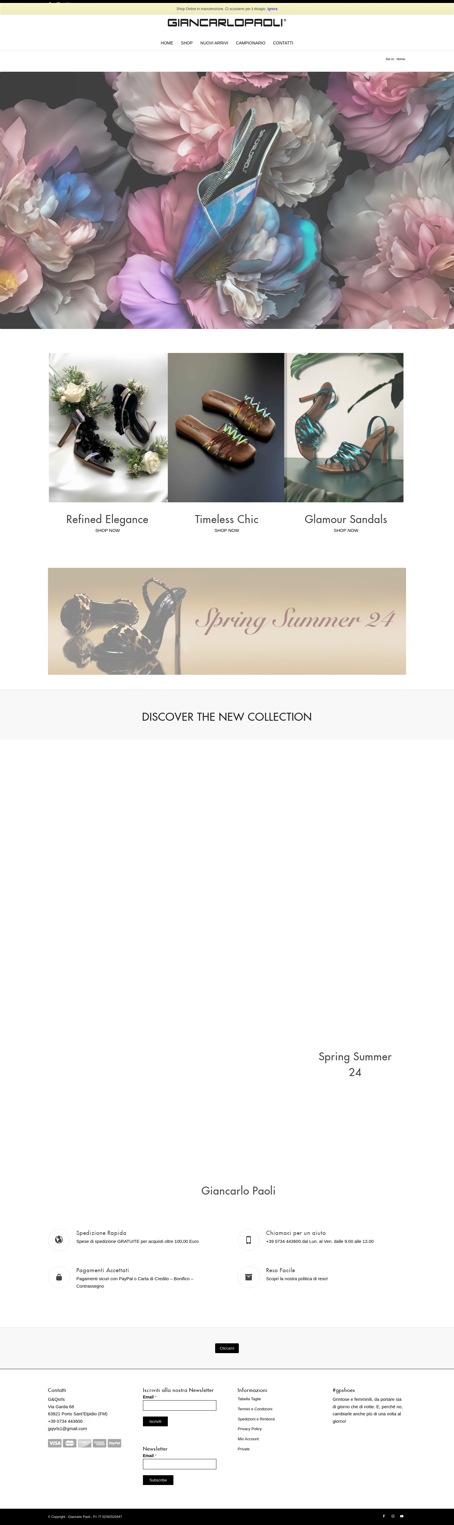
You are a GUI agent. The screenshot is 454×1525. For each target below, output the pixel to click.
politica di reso (312, 1278)
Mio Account (248, 1439)
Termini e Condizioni (255, 1409)
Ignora (272, 9)
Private (243, 1449)
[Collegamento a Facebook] (383, 1516)
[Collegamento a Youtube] (401, 1516)
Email (150, 1397)
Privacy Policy (250, 1429)
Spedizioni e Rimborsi (256, 1419)
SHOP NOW (107, 530)
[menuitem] (167, 43)
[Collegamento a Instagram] (392, 1516)
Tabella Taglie (249, 1399)
